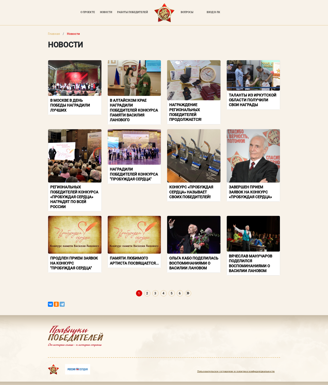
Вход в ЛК (213, 12)
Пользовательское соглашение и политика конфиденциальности (236, 371)
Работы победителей (132, 12)
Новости (106, 12)
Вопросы (187, 12)
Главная (54, 34)
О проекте (88, 12)
